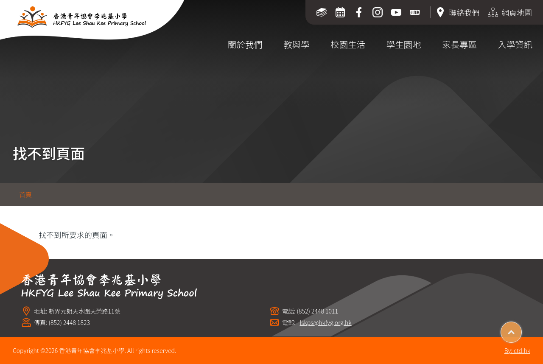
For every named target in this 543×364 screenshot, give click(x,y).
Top (521, 329)
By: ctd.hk (517, 350)
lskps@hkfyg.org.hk (326, 322)
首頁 (25, 194)
